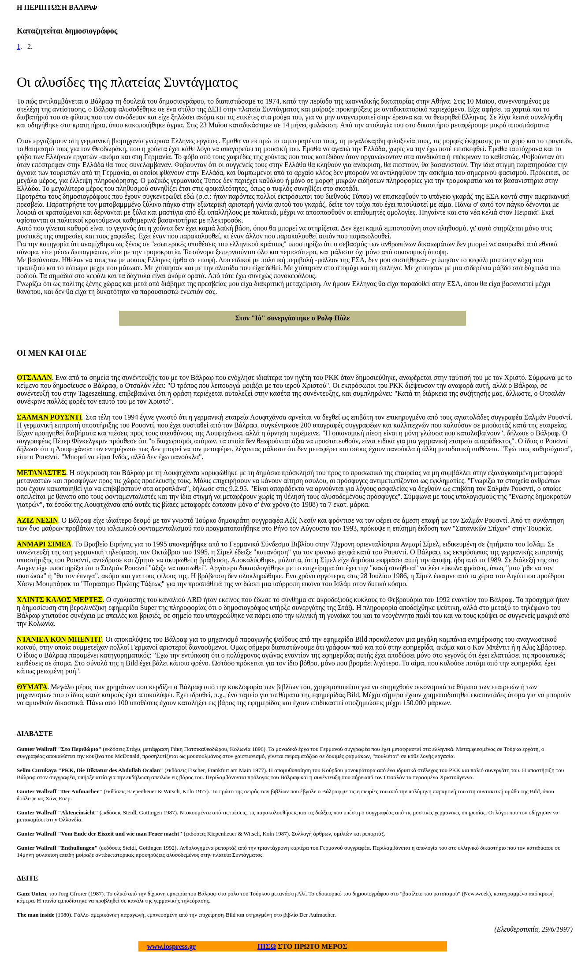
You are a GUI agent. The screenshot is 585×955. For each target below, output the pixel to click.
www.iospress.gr (171, 946)
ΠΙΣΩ (266, 946)
